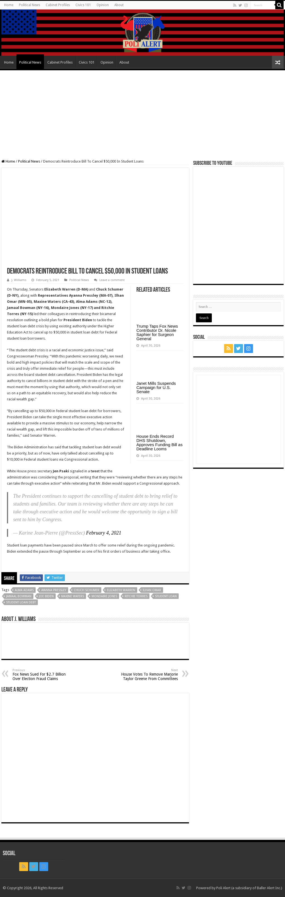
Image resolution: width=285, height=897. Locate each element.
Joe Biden (46, 596)
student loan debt (21, 602)
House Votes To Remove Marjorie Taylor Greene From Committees (149, 674)
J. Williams (18, 280)
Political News (29, 5)
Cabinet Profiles (58, 5)
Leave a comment (112, 280)
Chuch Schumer (86, 590)
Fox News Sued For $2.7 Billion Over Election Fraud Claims (41, 674)
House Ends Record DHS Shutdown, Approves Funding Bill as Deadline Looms (159, 442)
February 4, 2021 (103, 533)
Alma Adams (24, 590)
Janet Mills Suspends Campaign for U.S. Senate (156, 387)
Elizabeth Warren (121, 590)
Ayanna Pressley (53, 590)
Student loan (166, 596)
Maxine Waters (72, 596)
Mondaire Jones (104, 596)
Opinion (103, 5)
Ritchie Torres (136, 596)
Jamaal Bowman (18, 596)
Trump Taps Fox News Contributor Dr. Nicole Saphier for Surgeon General (157, 332)
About (119, 5)
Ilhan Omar (152, 590)
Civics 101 (83, 5)
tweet (95, 471)
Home (8, 5)
